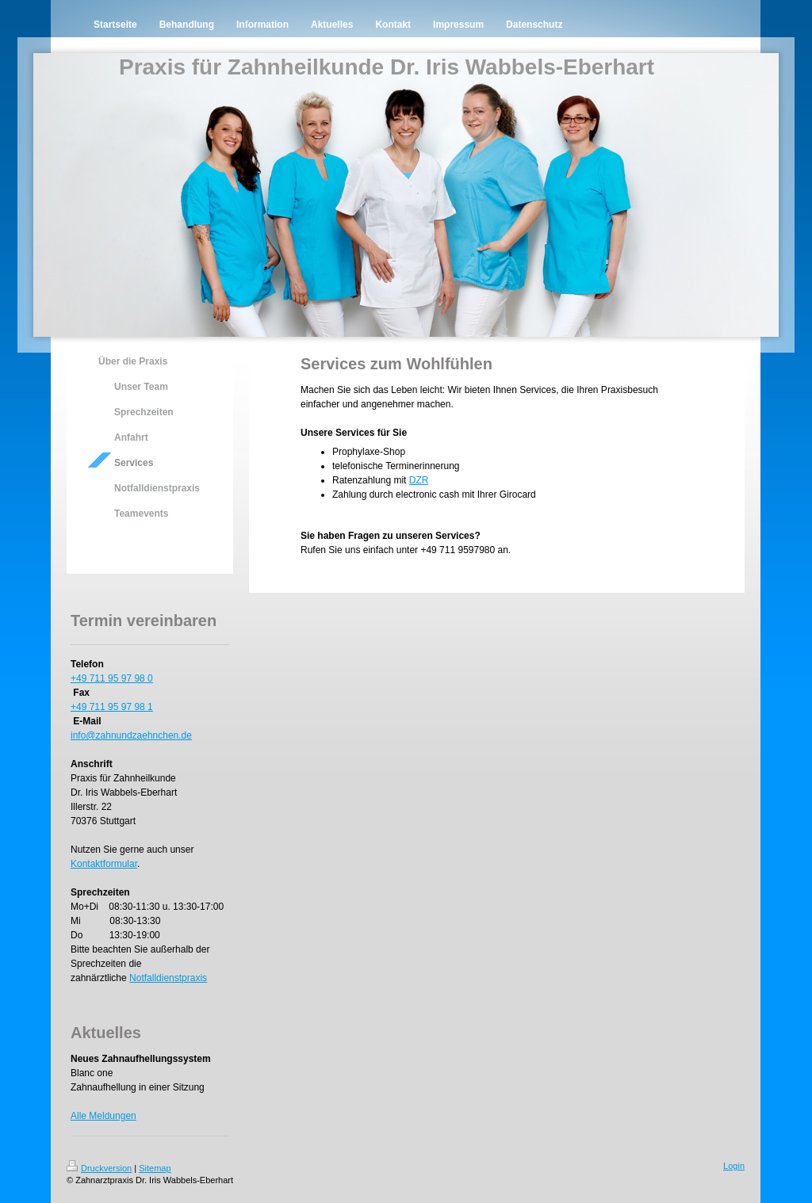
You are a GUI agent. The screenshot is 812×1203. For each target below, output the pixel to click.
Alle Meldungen (103, 1115)
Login (734, 1166)
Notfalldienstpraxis (168, 977)
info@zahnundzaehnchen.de (131, 735)
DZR (419, 480)
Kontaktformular (104, 863)
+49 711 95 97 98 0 (112, 678)
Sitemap (154, 1168)
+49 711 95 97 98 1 (112, 706)
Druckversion (99, 1168)
